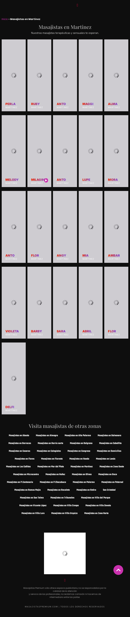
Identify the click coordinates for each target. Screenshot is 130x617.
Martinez (37, 107)
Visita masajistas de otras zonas (65, 425)
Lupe (86, 179)
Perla (10, 104)
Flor (35, 255)
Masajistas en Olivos (82, 474)
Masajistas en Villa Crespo (66, 506)
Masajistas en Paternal (112, 482)
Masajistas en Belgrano (81, 443)
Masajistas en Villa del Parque (95, 498)
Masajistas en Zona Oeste (112, 467)
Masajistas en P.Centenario (20, 482)
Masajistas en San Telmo (32, 498)
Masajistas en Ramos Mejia (27, 490)
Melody (12, 179)
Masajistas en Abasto (19, 436)
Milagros (39, 179)
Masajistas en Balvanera (109, 436)
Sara (61, 331)
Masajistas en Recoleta (58, 490)
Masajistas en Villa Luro (33, 513)
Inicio (5, 19)
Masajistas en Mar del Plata (50, 467)
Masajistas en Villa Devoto (98, 506)
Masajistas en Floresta (52, 459)
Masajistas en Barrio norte (50, 443)
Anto (61, 104)
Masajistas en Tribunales (62, 498)
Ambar (114, 255)
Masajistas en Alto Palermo (78, 436)
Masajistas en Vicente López (33, 506)
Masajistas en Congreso (79, 451)
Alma (112, 104)
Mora (113, 179)
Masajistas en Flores (24, 459)
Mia (85, 255)
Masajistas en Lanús (105, 459)
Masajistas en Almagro (47, 436)
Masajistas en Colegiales (49, 451)
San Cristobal (109, 490)
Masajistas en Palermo (84, 482)
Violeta (12, 331)
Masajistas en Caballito (110, 443)
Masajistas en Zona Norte (96, 513)
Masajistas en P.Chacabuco (53, 482)
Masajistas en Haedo (79, 459)
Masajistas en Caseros (19, 451)
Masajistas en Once (107, 474)
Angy (61, 255)
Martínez (11, 107)
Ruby (35, 104)
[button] (77, 5)
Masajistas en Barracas (19, 443)
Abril (87, 331)
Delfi (9, 407)
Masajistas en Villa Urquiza (64, 513)
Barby (36, 331)
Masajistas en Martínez (82, 467)
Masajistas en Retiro (86, 490)
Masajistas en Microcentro (26, 474)
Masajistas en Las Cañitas (18, 467)
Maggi (87, 104)
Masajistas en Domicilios (109, 451)
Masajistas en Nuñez (55, 474)
